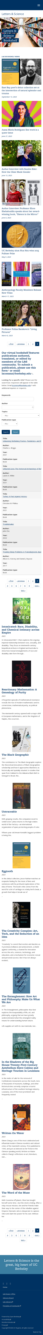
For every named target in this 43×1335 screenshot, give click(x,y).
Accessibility (6, 1319)
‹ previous (21, 344)
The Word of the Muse (16, 1192)
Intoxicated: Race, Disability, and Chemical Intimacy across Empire (20, 629)
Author (5, 403)
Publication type (9, 420)
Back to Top (37, 1332)
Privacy (5, 1325)
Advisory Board (8, 1298)
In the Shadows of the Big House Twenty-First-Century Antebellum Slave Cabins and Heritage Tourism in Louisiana (20, 1066)
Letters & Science (13, 14)
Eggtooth (7, 871)
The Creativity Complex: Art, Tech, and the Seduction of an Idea (20, 933)
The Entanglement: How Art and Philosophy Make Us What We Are (21, 999)
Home (5, 1287)
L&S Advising (8, 1302)
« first (12, 344)
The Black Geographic (15, 754)
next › (38, 586)
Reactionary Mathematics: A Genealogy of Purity (19, 691)
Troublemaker (8, 524)
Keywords (6, 395)
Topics (4, 411)
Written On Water (13, 1133)
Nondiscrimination (8, 1322)
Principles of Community (12, 1306)
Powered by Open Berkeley (11, 1317)
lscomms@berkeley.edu (17, 373)
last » (24, 591)
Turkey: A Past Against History (15, 496)
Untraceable (9, 811)
